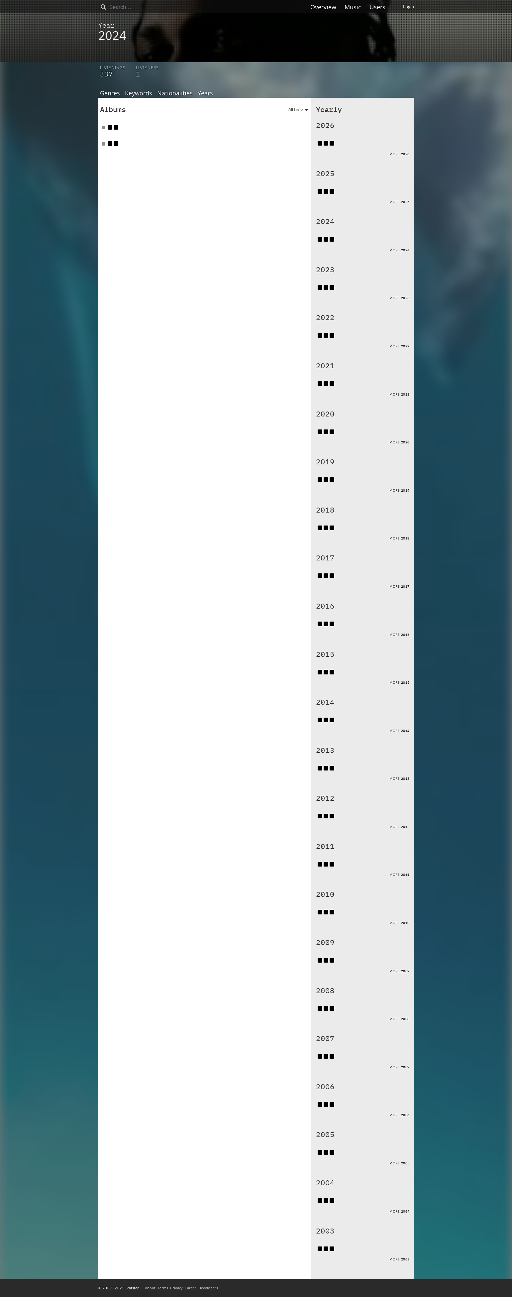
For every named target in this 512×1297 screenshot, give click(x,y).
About (150, 1287)
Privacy (176, 1287)
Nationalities (175, 93)
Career (190, 1287)
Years (205, 93)
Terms (162, 1287)
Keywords (138, 93)
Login (408, 7)
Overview (323, 7)
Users (377, 7)
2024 (112, 35)
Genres (110, 93)
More (399, 154)
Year (106, 25)
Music (353, 7)
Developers (208, 1287)
